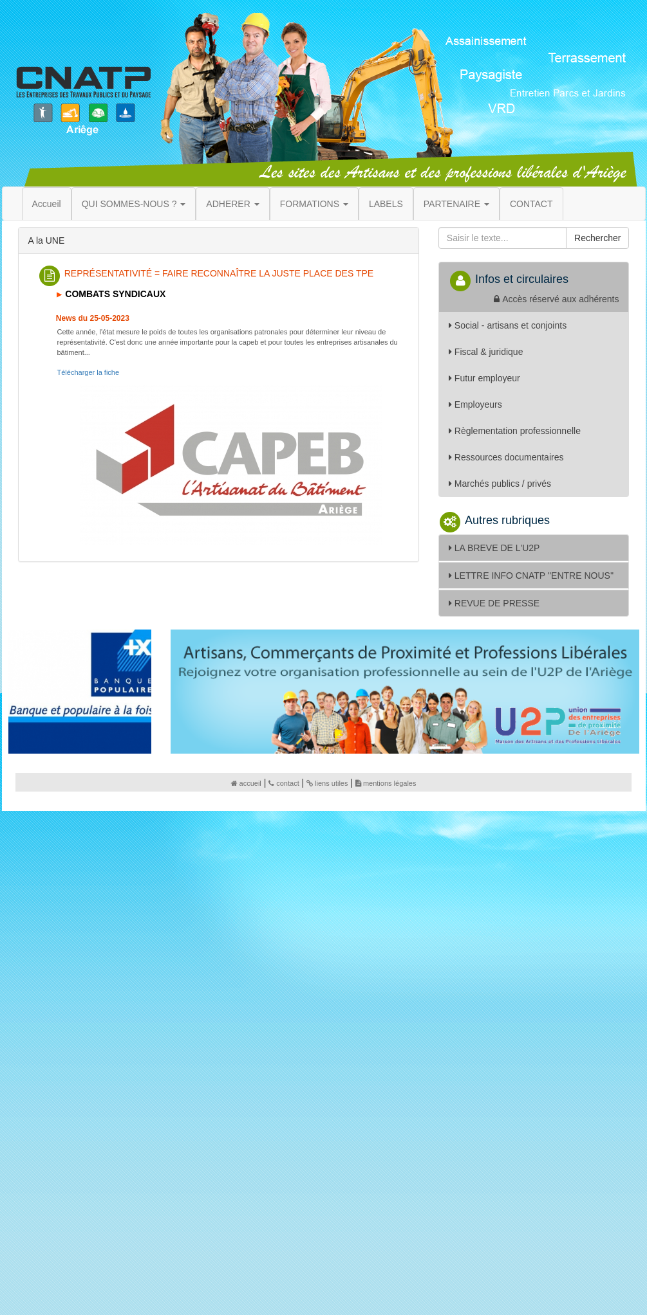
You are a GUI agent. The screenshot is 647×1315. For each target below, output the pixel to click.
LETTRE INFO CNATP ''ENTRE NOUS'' (531, 575)
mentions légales (386, 783)
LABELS (386, 204)
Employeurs (475, 404)
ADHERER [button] (232, 204)
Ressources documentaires (506, 457)
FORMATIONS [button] (314, 204)
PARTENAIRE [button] (456, 204)
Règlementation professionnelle (515, 431)
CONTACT (531, 204)
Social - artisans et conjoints (508, 325)
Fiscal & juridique (486, 352)
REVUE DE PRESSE (494, 603)
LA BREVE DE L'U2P (494, 548)
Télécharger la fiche (88, 372)
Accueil (46, 204)
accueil (246, 783)
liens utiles (327, 783)
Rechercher (597, 238)
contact (283, 783)
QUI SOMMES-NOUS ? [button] (134, 204)
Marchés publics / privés (500, 483)
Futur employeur (484, 378)
